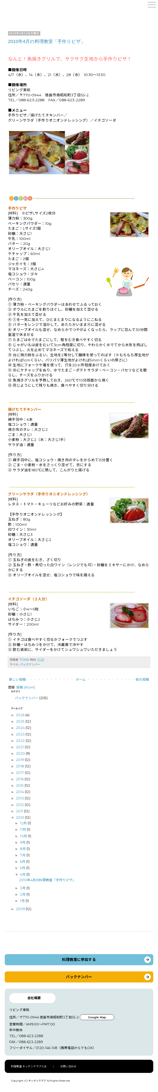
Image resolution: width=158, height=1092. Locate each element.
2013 (20, 798)
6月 (23, 862)
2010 (20, 818)
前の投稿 (142, 679)
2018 (20, 766)
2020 (21, 753)
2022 (21, 741)
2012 (20, 805)
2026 (20, 715)
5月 (23, 868)
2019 (20, 760)
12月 (24, 823)
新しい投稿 (17, 679)
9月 (23, 842)
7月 (23, 855)
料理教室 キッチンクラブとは (29, 1066)
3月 (23, 888)
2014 (20, 792)
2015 (20, 786)
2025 (20, 721)
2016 (20, 779)
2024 (21, 728)
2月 (23, 894)
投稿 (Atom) (25, 687)
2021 (20, 747)
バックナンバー (30, 664)
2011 (20, 811)
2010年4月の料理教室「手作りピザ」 (46, 41)
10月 (24, 836)
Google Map (97, 1017)
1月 (22, 901)
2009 (21, 909)
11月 (23, 829)
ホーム (81, 679)
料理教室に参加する (79, 959)
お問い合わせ (68, 1066)
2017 (20, 773)
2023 (21, 734)
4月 (23, 874)
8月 (23, 849)
